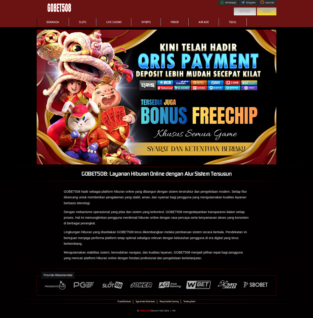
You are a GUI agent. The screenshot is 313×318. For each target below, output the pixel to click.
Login (267, 11)
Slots (83, 22)
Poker (175, 22)
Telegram (248, 2)
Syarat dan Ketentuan (145, 301)
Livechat (267, 2)
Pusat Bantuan (124, 301)
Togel (233, 22)
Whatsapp (228, 2)
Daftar (245, 11)
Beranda (53, 22)
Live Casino (113, 22)
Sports (146, 22)
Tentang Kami (189, 301)
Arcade (204, 22)
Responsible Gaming (169, 301)
